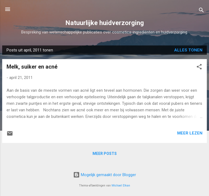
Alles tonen (188, 50)
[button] (199, 67)
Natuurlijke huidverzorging (104, 23)
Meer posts (105, 153)
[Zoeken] (201, 11)
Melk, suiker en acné (32, 66)
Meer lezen (189, 133)
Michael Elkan (121, 185)
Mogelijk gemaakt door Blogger (104, 174)
